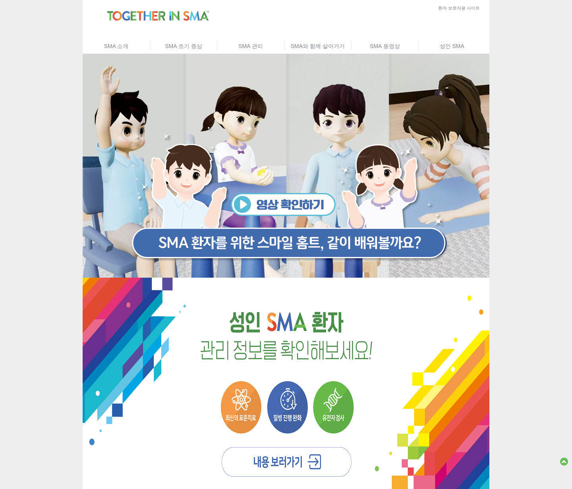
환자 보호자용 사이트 (459, 8)
